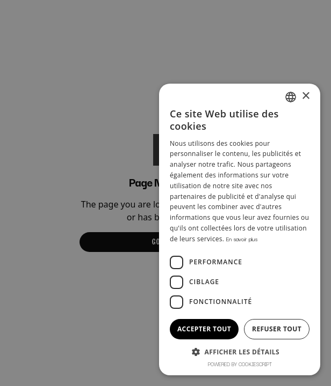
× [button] (305, 96)
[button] (240, 351)
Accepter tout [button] (204, 328)
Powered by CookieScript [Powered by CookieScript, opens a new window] (240, 364)
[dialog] (165, 193)
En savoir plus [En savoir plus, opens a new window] (241, 238)
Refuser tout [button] (276, 328)
